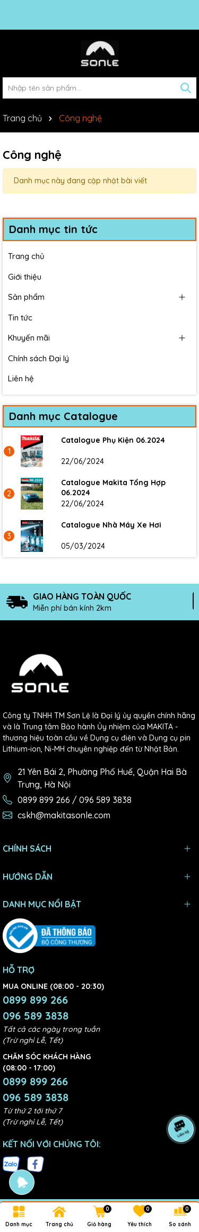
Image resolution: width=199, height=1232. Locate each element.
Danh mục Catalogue (63, 416)
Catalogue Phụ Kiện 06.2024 (113, 440)
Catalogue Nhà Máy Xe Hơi (111, 525)
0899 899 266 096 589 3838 (35, 1007)
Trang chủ (26, 256)
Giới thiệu (24, 277)
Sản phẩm (26, 297)
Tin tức (20, 318)
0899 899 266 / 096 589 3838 (75, 799)
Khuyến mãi (29, 338)
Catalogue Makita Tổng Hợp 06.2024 (113, 488)
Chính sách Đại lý (38, 358)
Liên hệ (21, 378)
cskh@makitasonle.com (64, 815)
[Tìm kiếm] (186, 88)
